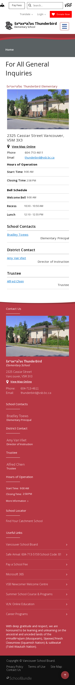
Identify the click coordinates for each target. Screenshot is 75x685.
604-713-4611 (30, 388)
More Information (16, 501)
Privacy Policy (14, 667)
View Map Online (23, 146)
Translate (26, 14)
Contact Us (13, 670)
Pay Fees (17, 5)
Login (41, 14)
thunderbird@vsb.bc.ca (39, 157)
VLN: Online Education (36, 604)
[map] (2, 5)
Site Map (56, 667)
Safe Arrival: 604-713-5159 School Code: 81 (36, 554)
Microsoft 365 (36, 574)
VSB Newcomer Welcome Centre (36, 584)
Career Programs (36, 614)
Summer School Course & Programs (36, 594)
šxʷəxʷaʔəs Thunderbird (35, 23)
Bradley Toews (17, 234)
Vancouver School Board (36, 544)
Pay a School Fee (36, 564)
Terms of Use (36, 667)
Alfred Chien (15, 281)
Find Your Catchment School (24, 521)
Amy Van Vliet (16, 258)
